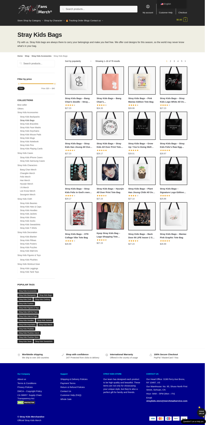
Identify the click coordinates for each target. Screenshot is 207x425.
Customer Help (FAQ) (70, 393)
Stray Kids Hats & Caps (30, 205)
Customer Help (165, 9)
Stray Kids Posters (28, 242)
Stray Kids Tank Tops (29, 270)
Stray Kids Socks (27, 219)
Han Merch (25, 178)
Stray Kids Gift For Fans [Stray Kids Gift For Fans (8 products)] (28, 310)
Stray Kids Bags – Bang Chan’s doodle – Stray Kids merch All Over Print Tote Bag (78, 98)
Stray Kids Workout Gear (28, 262)
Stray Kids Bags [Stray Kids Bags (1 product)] (45, 293)
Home (20, 54)
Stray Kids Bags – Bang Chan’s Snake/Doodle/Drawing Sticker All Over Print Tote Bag (110, 98)
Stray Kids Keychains (29, 129)
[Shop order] (78, 59)
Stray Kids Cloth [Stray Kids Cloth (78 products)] (25, 298)
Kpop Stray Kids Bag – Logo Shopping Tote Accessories (108, 233)
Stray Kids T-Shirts (28, 226)
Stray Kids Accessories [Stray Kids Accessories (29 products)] (28, 289)
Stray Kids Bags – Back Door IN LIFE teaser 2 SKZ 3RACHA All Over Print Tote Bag (141, 234)
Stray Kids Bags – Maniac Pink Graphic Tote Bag (173, 234)
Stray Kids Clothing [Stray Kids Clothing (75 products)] (42, 298)
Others (20, 107)
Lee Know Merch (27, 189)
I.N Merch (24, 186)
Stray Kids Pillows (28, 238)
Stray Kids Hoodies (28, 208)
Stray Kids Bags (27, 118)
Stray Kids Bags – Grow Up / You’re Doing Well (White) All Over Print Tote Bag (141, 144)
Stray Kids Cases (25, 151)
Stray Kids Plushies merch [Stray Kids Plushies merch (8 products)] (29, 331)
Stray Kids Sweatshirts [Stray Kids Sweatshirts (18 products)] (44, 340)
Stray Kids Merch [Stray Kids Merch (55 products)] (45, 323)
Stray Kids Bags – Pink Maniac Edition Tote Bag (140, 98)
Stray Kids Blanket (28, 235)
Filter (21, 87)
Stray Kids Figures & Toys (29, 253)
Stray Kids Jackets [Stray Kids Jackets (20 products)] (44, 319)
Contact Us (65, 389)
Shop (27, 54)
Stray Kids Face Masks (30, 126)
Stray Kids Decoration (27, 230)
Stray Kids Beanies (28, 201)
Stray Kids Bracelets (29, 122)
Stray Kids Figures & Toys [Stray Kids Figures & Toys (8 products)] (29, 306)
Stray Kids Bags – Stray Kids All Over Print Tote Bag (109, 144)
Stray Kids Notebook (29, 140)
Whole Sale (66, 397)
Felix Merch (25, 175)
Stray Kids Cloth (24, 197)
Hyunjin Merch (26, 182)
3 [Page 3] (174, 59)
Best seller (22, 103)
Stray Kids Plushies (29, 258)
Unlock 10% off (201, 412)
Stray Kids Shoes (28, 216)
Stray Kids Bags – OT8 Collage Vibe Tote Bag (76, 234)
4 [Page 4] (178, 59)
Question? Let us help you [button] (193, 422)
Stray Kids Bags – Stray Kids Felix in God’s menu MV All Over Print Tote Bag (78, 189)
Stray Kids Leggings (29, 267)
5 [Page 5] (181, 59)
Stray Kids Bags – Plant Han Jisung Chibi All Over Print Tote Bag (141, 189)
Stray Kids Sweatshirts (30, 223)
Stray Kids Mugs (27, 136)
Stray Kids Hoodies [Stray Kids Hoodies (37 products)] (26, 319)
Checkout (182, 9)
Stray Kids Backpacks (30, 115)
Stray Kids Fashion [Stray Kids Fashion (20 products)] (26, 302)
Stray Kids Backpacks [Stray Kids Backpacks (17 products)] (27, 293)
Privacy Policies (25, 385)
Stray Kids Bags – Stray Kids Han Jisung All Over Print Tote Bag (78, 144)
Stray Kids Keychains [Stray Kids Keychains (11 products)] (27, 323)
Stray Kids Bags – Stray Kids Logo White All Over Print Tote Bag (173, 98)
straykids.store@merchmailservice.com (166, 399)
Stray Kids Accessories (41, 54)
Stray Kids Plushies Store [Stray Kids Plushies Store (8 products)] (28, 335)
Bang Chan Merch (28, 168)
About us (21, 377)
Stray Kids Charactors (27, 163)
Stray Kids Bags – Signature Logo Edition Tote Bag (172, 189)
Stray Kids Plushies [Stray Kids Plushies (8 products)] (26, 327)
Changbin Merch (27, 171)
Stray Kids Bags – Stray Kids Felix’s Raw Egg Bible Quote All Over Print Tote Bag (173, 144)
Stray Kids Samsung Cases (32, 159)
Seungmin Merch (27, 193)
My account (148, 9)
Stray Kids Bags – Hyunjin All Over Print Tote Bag (110, 189)
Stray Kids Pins (27, 143)
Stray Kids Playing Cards (31, 147)
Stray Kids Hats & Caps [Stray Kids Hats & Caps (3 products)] (28, 314)
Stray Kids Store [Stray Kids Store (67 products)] (25, 340)
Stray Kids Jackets (28, 212)
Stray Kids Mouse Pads (30, 133)
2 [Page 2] (170, 59)
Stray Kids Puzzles (28, 246)
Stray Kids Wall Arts (29, 249)
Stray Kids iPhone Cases (31, 156)
